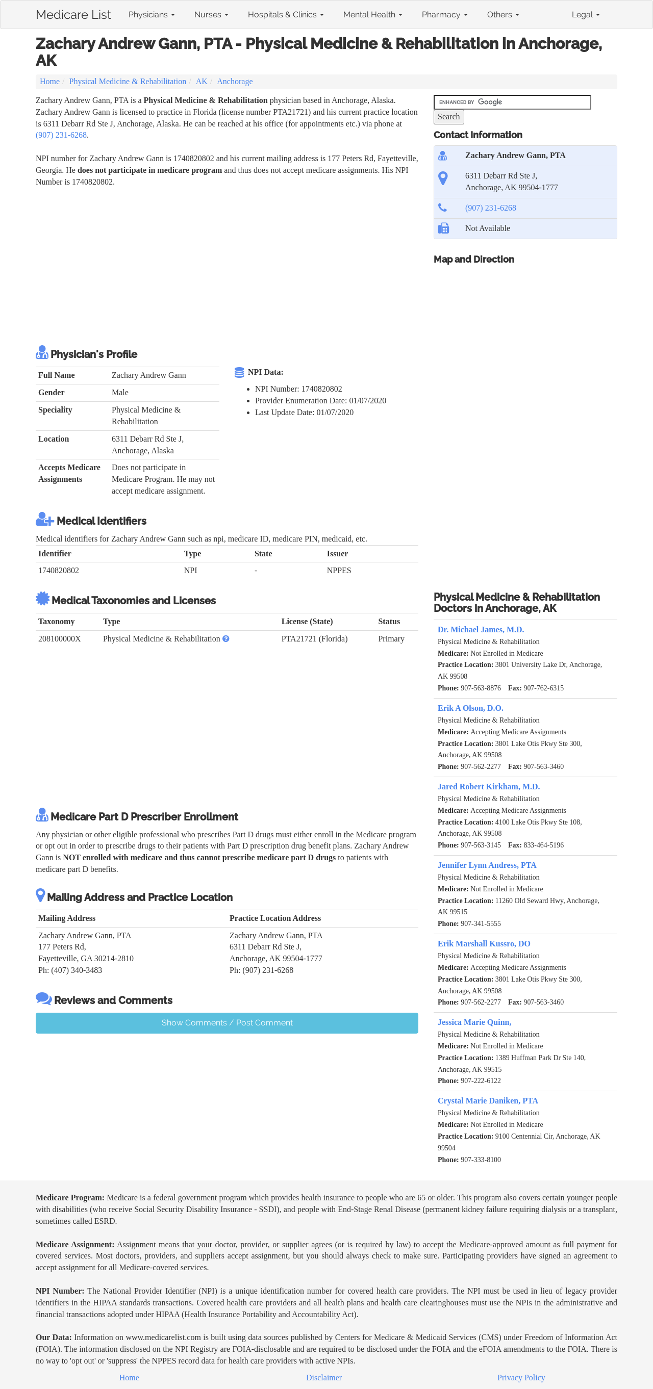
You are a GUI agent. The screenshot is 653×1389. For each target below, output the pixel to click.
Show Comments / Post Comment (227, 1022)
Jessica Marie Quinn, (474, 1022)
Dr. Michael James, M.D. (481, 629)
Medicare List (73, 12)
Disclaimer (324, 1377)
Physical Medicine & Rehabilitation (128, 81)
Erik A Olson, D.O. (471, 708)
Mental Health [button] (373, 14)
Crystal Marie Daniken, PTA (488, 1100)
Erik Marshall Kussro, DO (484, 943)
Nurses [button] (211, 14)
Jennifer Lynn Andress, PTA (487, 865)
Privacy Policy (521, 1377)
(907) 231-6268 (61, 135)
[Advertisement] (221, 264)
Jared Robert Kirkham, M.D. (489, 786)
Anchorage (235, 81)
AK (202, 81)
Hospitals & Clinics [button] (286, 14)
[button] (226, 638)
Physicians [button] (152, 14)
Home (50, 81)
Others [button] (503, 14)
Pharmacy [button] (445, 14)
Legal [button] (586, 14)
